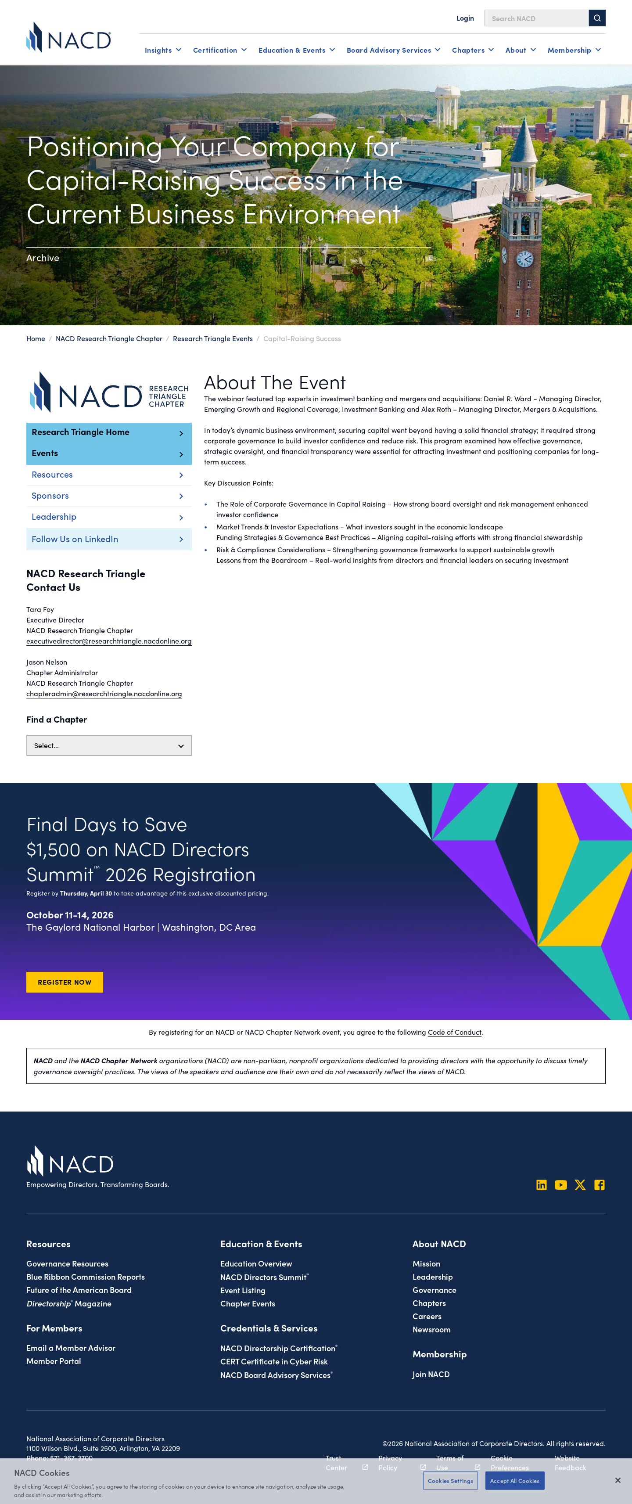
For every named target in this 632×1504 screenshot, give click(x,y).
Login (465, 17)
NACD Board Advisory (276, 1374)
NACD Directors (264, 1276)
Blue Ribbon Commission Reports (85, 1276)
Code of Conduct (454, 1031)
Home (35, 338)
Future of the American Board (79, 1289)
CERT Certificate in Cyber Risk (274, 1361)
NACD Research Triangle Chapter (110, 338)
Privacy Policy (397, 1462)
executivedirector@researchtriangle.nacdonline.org (109, 640)
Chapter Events (247, 1303)
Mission (426, 1263)
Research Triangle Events (213, 338)
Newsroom (432, 1329)
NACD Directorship (279, 1347)
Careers (427, 1315)
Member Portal (53, 1360)
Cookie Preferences (510, 1462)
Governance (434, 1289)
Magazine (68, 1303)
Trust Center (342, 1462)
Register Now (65, 981)
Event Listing (243, 1289)
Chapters (429, 1302)
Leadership (433, 1276)
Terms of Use (453, 1462)
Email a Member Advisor (70, 1347)
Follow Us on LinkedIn (75, 538)
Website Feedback (570, 1462)
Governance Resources (67, 1263)
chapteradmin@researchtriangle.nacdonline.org (104, 693)
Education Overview (256, 1263)
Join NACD (431, 1373)
